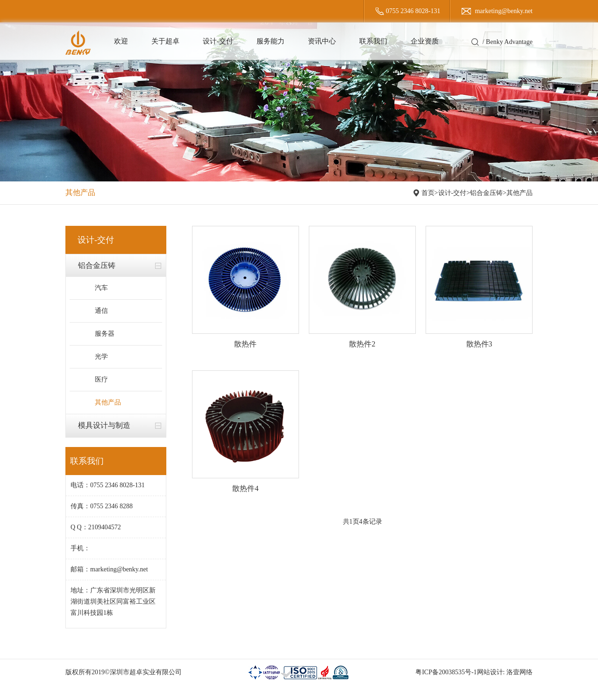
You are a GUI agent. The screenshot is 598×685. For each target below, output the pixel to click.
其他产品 (519, 192)
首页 (427, 192)
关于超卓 (165, 41)
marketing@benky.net (504, 10)
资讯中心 (322, 41)
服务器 (104, 333)
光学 (101, 356)
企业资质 (425, 41)
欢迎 (121, 41)
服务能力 (270, 41)
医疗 (101, 379)
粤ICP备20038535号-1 (446, 672)
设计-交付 (218, 41)
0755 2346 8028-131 (413, 10)
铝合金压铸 (486, 192)
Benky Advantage (509, 41)
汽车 (101, 287)
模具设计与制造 (104, 425)
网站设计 (490, 672)
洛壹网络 (519, 672)
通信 (101, 310)
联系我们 (373, 41)
